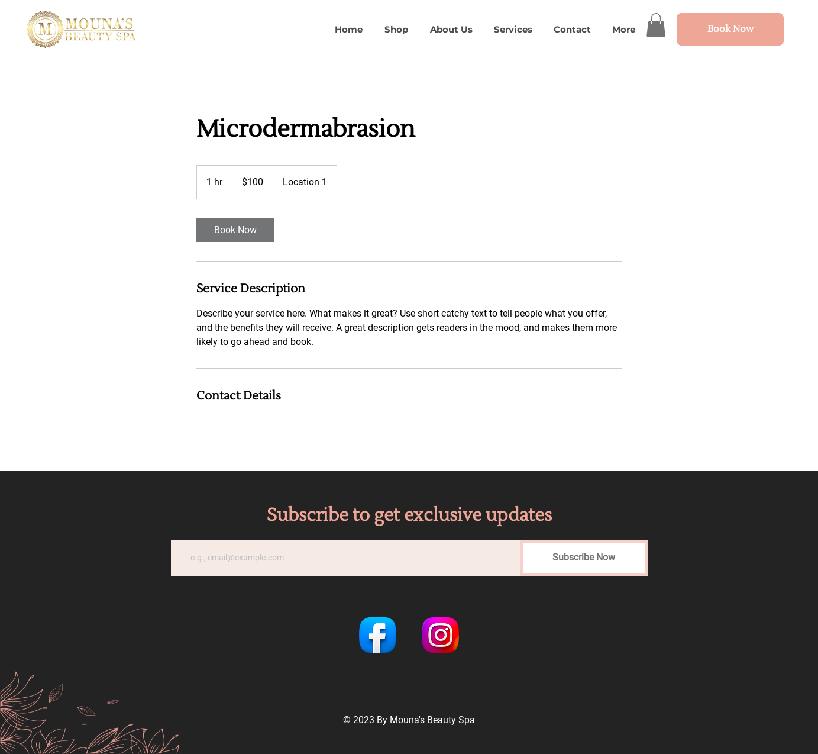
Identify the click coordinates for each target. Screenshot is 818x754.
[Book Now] (730, 29)
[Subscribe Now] (584, 558)
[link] (235, 230)
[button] (656, 25)
